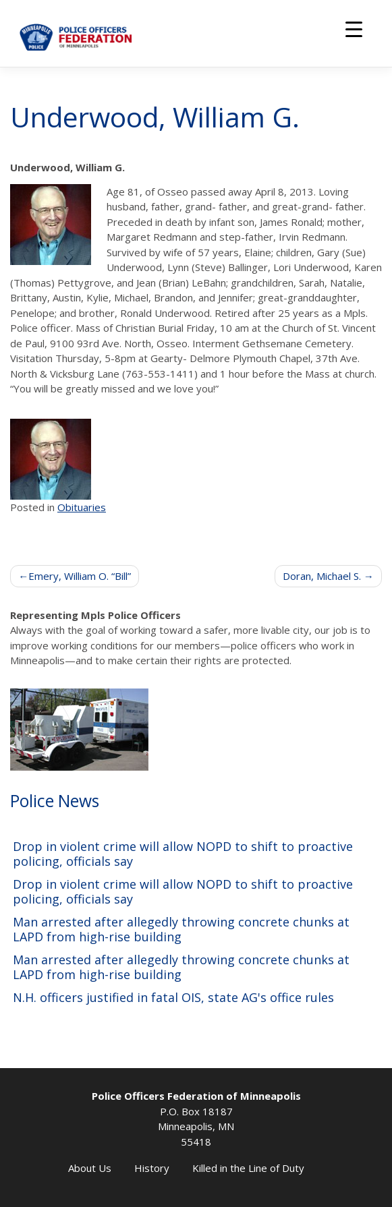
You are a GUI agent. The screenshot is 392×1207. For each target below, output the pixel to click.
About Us (89, 1168)
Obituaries (81, 507)
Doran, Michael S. (322, 576)
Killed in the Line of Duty (248, 1168)
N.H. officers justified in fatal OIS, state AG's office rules (173, 997)
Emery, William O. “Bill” (79, 576)
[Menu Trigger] (353, 28)
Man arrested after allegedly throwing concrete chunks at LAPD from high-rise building (181, 929)
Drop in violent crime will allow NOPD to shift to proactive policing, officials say (183, 854)
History (151, 1168)
